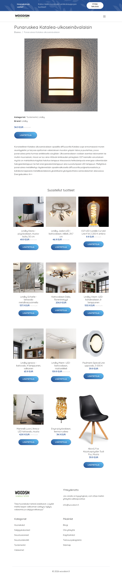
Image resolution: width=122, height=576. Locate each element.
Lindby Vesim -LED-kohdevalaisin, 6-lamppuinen (93, 299)
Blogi (65, 525)
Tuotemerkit (32, 117)
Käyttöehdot (69, 535)
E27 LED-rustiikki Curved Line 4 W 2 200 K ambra (93, 232)
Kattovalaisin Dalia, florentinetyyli (61, 298)
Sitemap (67, 545)
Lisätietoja (25, 135)
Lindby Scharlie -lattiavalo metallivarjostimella (28, 299)
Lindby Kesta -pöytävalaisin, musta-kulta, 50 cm (28, 234)
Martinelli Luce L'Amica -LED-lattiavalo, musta (28, 430)
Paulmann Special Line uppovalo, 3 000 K (94, 364)
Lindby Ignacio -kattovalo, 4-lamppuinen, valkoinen (28, 365)
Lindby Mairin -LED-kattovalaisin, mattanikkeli (61, 365)
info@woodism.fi (71, 505)
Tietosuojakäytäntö (72, 540)
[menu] (104, 16)
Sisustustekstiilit (21, 540)
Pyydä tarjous (95, 5)
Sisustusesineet (21, 535)
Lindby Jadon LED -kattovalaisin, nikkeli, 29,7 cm (61, 234)
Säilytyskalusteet (22, 530)
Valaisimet (19, 550)
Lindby (42, 117)
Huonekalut (19, 525)
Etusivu (17, 32)
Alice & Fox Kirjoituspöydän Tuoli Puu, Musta (93, 451)
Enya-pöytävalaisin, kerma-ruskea (61, 430)
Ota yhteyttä (69, 530)
